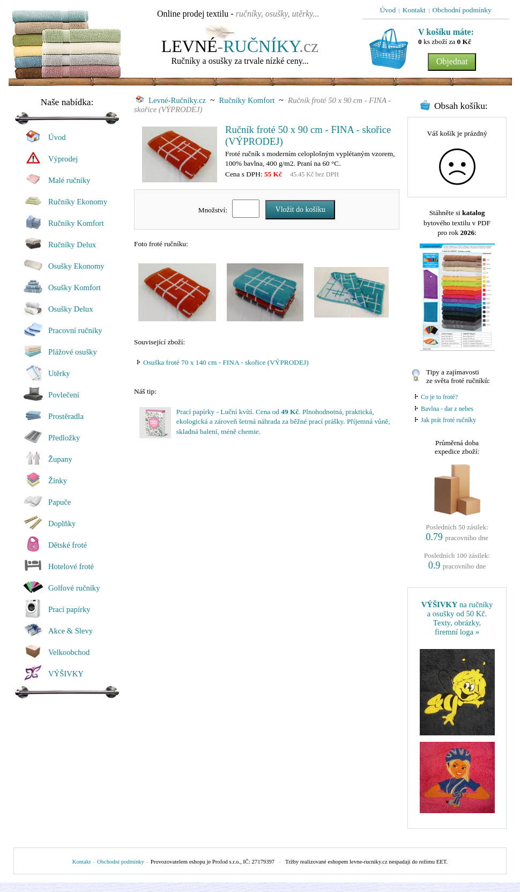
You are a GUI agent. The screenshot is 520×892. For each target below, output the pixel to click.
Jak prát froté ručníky (448, 420)
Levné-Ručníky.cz (171, 100)
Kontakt (81, 862)
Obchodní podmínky (120, 862)
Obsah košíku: (461, 106)
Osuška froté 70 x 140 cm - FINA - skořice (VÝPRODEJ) (226, 362)
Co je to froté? (439, 397)
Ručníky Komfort (247, 100)
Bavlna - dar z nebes (447, 408)
